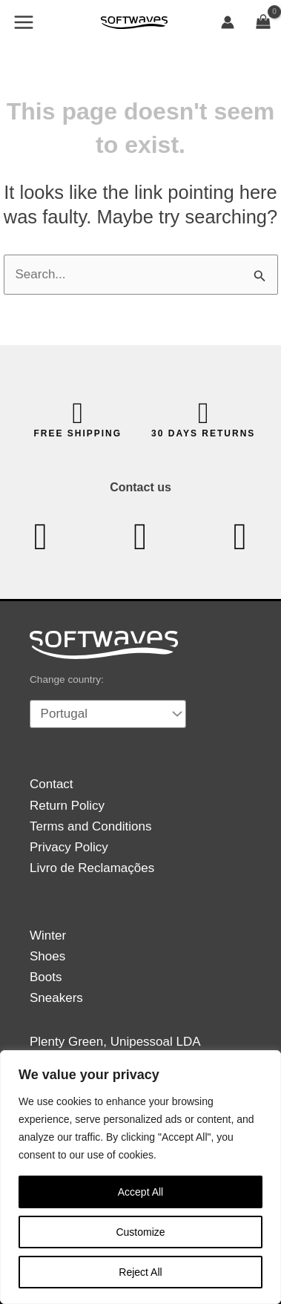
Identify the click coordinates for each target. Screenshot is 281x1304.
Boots (46, 977)
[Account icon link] (227, 22)
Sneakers (56, 998)
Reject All (140, 1272)
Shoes (47, 956)
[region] (140, 1177)
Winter (48, 935)
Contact (51, 784)
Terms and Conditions (90, 826)
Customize (140, 1232)
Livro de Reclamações (92, 868)
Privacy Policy (69, 847)
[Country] (108, 714)
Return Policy (67, 806)
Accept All (140, 1192)
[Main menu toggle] (24, 22)
